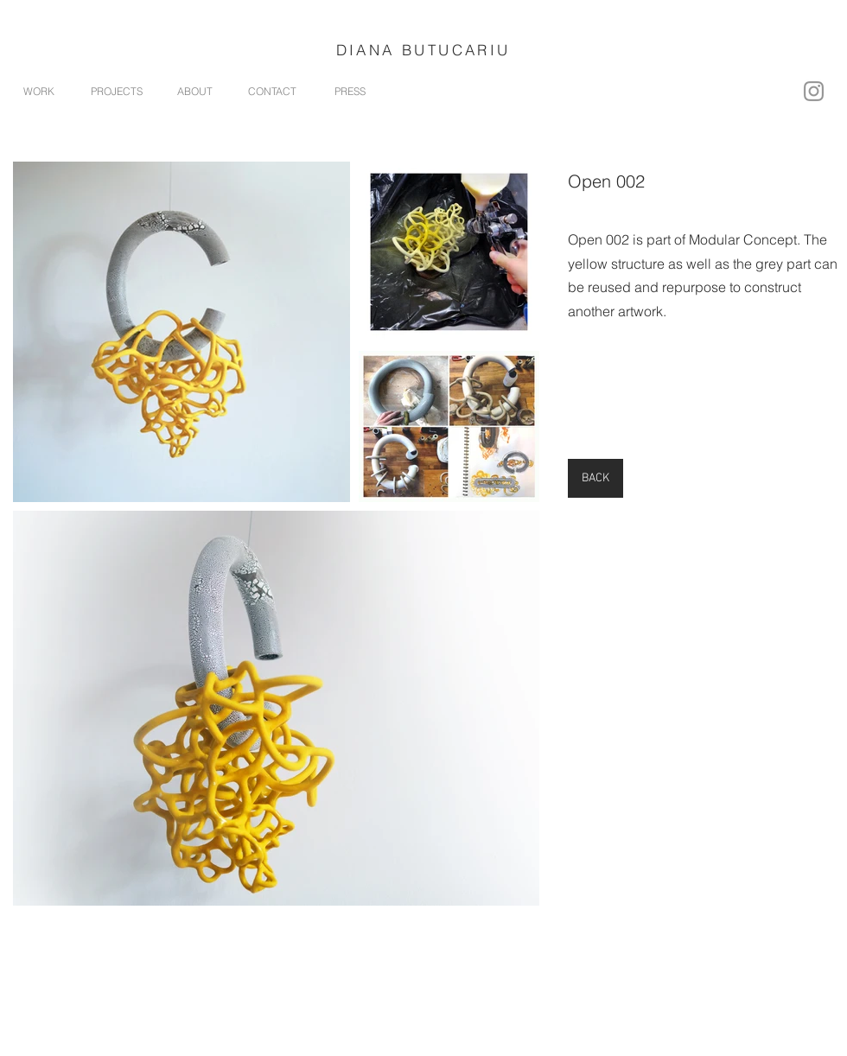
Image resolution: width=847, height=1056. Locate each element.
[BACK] (595, 478)
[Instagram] (813, 91)
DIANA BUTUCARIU (423, 50)
